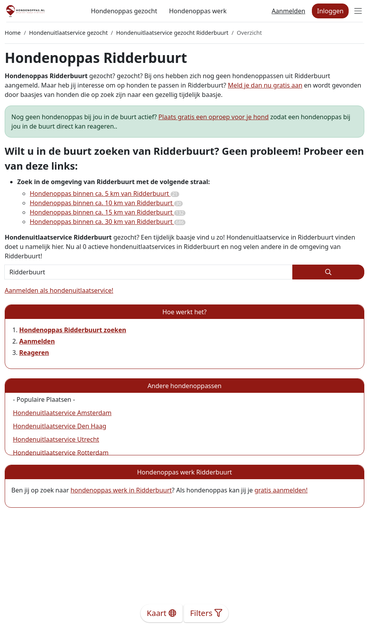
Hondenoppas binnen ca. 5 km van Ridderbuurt (104, 193)
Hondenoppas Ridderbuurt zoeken (72, 330)
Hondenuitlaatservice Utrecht (56, 439)
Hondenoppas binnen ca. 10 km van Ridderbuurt (106, 203)
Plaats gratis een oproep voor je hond (213, 117)
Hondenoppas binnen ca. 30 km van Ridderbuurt (107, 221)
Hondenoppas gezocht (124, 11)
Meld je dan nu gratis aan (265, 85)
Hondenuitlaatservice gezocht (68, 32)
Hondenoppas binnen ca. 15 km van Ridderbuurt (107, 212)
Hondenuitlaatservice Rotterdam (61, 452)
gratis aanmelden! (281, 490)
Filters (206, 613)
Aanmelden (288, 11)
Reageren (34, 352)
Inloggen (330, 11)
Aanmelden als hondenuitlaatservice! (59, 290)
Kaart (161, 613)
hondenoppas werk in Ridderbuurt (121, 490)
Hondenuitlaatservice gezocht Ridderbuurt (172, 32)
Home (13, 32)
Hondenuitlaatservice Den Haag (59, 426)
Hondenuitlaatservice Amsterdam (62, 412)
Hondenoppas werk (198, 11)
